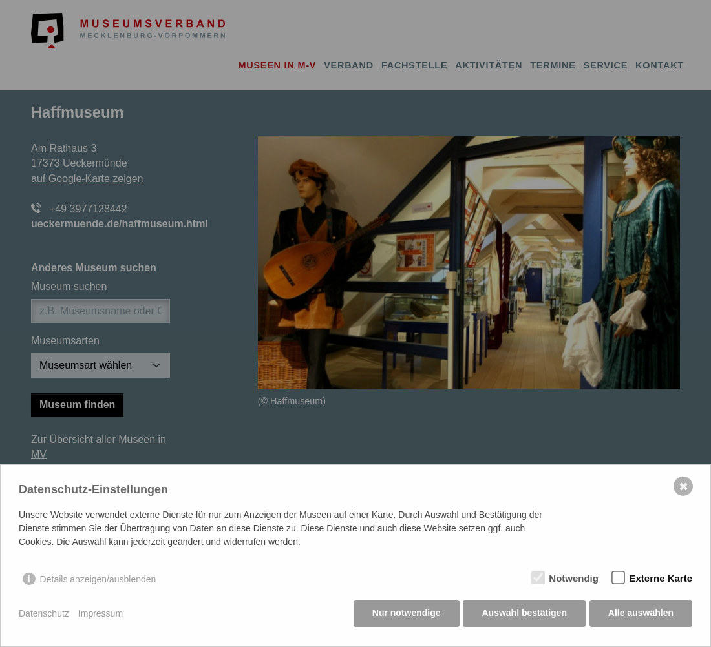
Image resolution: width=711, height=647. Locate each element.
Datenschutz (44, 615)
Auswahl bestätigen (523, 615)
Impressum (100, 615)
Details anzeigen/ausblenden (98, 580)
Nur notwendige (405, 615)
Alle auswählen (641, 615)
